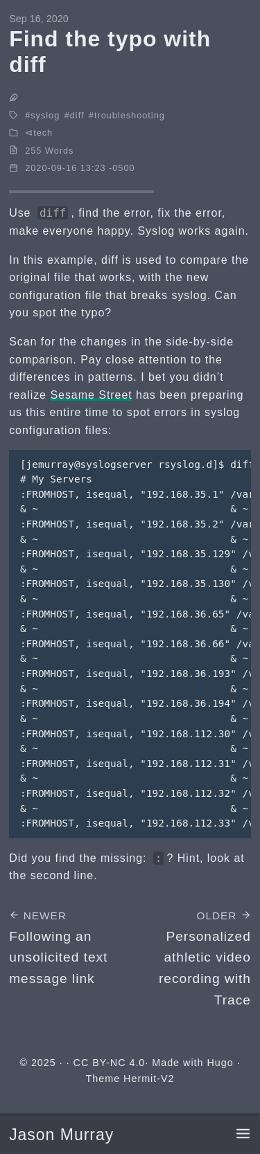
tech (43, 132)
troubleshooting (129, 115)
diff (77, 115)
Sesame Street (91, 395)
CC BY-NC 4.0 (109, 1062)
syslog (45, 115)
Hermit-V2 (148, 1078)
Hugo (220, 1062)
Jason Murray (61, 1135)
